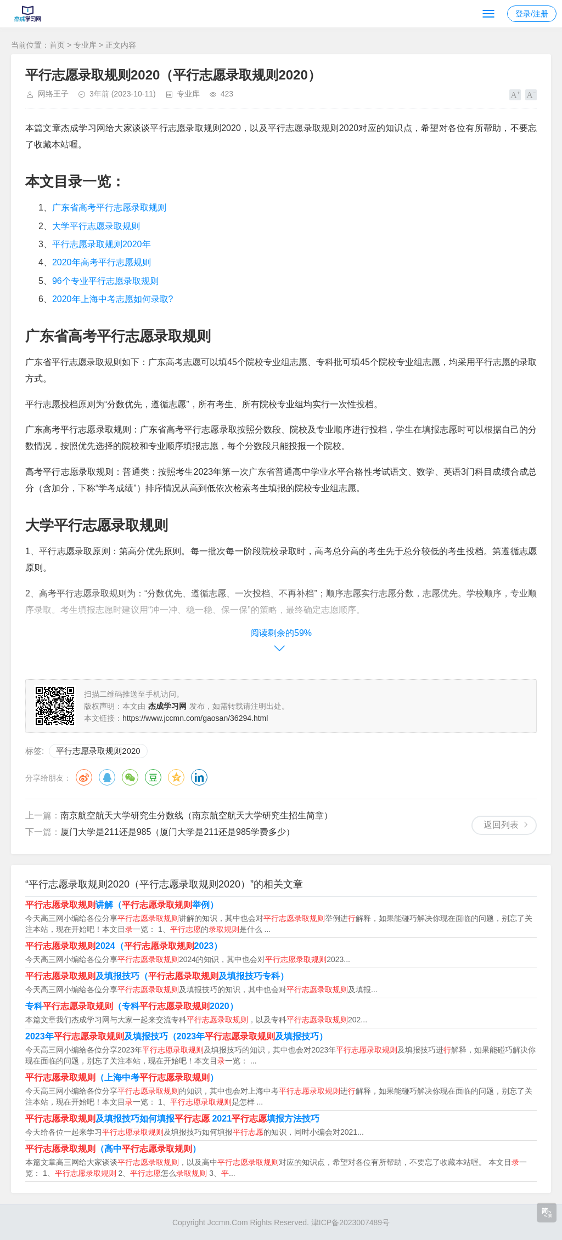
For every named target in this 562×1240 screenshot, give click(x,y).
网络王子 (53, 93)
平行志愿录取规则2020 (98, 750)
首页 (57, 45)
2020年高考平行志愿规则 (101, 262)
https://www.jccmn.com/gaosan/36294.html (195, 718)
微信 (130, 777)
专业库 (85, 45)
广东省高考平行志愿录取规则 (109, 207)
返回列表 (501, 824)
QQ (107, 777)
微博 (84, 777)
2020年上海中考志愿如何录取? (112, 299)
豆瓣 (153, 777)
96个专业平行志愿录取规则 (105, 281)
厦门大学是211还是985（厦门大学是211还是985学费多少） (177, 832)
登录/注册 (531, 13)
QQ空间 (176, 777)
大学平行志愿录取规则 (96, 226)
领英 (199, 777)
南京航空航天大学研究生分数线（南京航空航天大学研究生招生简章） (196, 815)
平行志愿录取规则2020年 (101, 244)
